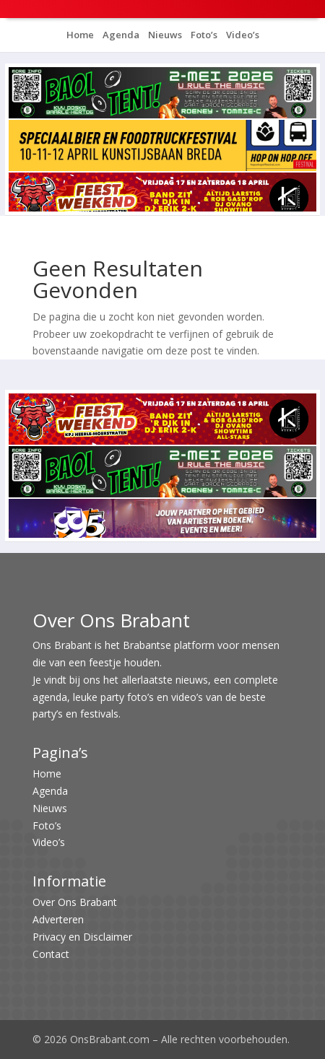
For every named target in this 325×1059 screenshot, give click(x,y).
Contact (50, 954)
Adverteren (58, 919)
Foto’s (202, 34)
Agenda (119, 34)
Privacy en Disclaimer (82, 936)
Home (80, 34)
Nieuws (164, 34)
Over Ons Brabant (74, 902)
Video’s (241, 34)
